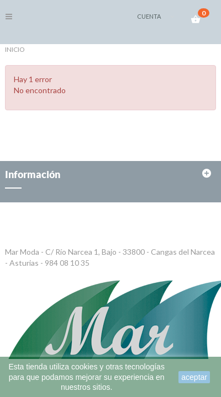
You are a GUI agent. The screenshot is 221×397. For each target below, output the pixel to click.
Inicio (15, 49)
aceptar (194, 377)
